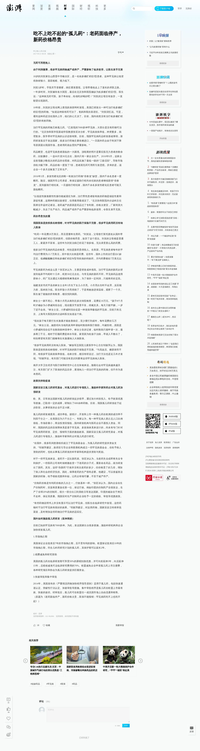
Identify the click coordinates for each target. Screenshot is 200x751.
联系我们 (167, 442)
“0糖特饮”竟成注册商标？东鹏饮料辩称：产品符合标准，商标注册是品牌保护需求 (162, 170)
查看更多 (163, 63)
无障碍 (188, 8)
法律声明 (149, 448)
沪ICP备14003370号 (153, 457)
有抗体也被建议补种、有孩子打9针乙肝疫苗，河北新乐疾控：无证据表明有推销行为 (163, 194)
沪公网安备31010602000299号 (157, 460)
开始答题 (163, 138)
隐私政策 (158, 448)
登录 (180, 8)
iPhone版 (173, 424)
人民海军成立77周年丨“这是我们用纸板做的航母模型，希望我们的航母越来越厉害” (162, 347)
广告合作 (176, 442)
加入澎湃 (158, 442)
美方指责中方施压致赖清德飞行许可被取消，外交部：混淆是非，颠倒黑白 (162, 182)
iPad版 (172, 431)
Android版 (173, 416)
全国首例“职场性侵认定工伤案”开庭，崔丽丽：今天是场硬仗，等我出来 (163, 287)
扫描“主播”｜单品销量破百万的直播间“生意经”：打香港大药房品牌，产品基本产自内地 (163, 248)
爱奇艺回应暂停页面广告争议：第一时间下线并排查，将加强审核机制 (162, 299)
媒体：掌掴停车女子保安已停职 (164, 212)
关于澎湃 (149, 442)
